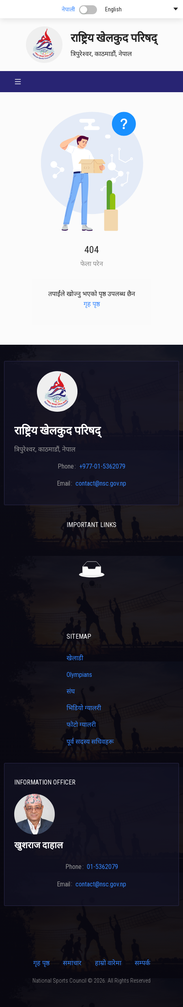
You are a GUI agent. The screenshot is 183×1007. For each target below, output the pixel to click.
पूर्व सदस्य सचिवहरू (90, 742)
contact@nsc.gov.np (100, 483)
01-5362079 (102, 867)
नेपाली (68, 9)
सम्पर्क (142, 963)
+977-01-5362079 (102, 466)
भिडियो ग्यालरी (84, 708)
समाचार (72, 963)
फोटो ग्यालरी (81, 724)
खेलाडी (75, 658)
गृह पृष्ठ (92, 304)
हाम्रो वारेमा (108, 963)
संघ (71, 691)
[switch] (88, 9)
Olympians (79, 675)
